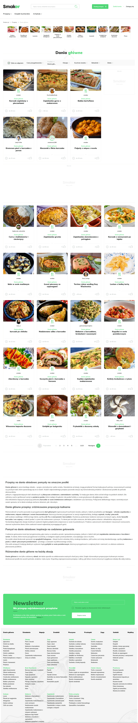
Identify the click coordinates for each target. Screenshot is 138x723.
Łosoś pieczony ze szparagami (52, 285)
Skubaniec (94, 662)
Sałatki (116, 632)
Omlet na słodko (8, 644)
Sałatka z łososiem (75, 646)
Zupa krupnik (51, 646)
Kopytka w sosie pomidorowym (119, 332)
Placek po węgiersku (9, 698)
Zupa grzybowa (30, 675)
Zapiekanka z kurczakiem (55, 698)
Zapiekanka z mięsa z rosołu (56, 705)
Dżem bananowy (118, 686)
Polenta (115, 660)
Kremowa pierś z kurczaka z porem (18, 149)
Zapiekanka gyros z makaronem (52, 102)
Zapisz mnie (81, 615)
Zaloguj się (130, 6)
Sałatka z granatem (75, 660)
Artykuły (37, 14)
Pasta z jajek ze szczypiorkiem (79, 672)
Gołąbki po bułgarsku (52, 426)
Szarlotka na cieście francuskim (57, 677)
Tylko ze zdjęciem (17, 63)
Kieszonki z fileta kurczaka (52, 148)
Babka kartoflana (86, 101)
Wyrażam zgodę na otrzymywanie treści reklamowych (91, 608)
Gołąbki (115, 642)
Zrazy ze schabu (30, 658)
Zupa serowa (51, 655)
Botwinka (72, 670)
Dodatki (56, 632)
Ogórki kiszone (117, 675)
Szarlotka (94, 646)
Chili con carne (8, 705)
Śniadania (26, 632)
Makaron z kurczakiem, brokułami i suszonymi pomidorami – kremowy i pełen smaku (86, 335)
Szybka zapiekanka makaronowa (86, 380)
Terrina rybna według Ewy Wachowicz (86, 285)
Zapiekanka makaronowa (33, 655)
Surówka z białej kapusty (77, 662)
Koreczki (49, 679)
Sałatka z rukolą (74, 653)
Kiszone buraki (117, 681)
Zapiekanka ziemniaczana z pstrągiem (85, 238)
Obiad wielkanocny (9, 672)
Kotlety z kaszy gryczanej (121, 646)
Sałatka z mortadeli (75, 658)
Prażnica (6, 665)
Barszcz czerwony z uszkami (34, 670)
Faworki (49, 672)
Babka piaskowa (8, 684)
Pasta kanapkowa (9, 648)
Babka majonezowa (97, 675)
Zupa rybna (29, 672)
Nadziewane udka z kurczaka (52, 331)
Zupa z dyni (51, 644)
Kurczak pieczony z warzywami (123, 655)
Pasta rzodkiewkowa (76, 677)
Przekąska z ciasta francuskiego (79, 703)
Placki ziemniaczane (31, 648)
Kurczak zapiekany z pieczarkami (18, 102)
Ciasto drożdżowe (96, 644)
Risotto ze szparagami (120, 653)
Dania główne (18, 99)
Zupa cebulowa (52, 665)
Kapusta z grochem (31, 677)
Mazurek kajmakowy (97, 672)
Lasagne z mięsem (53, 707)
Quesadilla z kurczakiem (77, 705)
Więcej (39, 617)
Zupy (102, 632)
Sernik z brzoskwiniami (76, 679)
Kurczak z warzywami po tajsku (119, 238)
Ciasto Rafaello (96, 651)
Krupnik (115, 644)
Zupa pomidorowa (53, 662)
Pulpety (27, 644)
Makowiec (94, 653)
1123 (82, 445)
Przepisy (7, 14)
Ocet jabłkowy (117, 672)
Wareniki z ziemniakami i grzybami (119, 427)
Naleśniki (6, 651)
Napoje (42, 632)
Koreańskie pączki (53, 681)
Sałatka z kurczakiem (76, 648)
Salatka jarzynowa (75, 651)
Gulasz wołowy (8, 703)
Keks (26, 688)
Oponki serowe (52, 675)
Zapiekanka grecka (52, 237)
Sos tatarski (7, 686)
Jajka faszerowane (9, 670)
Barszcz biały (51, 651)
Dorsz (27, 653)
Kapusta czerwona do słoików (122, 684)
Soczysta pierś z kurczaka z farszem (52, 380)
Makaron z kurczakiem (32, 646)
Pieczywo (71, 632)
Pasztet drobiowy (8, 675)
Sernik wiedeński (74, 681)
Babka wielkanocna (9, 679)
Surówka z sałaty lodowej (77, 644)
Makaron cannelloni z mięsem (34, 721)
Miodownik (94, 660)
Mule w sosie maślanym (18, 284)
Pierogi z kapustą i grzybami (34, 681)
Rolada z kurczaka (75, 701)
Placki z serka (7, 655)
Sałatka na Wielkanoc (76, 655)
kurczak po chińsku (18, 331)
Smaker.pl (6, 22)
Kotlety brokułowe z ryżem (119, 379)
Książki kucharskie (22, 14)
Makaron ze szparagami (77, 675)
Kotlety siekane (30, 651)
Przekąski (88, 632)
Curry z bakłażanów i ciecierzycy (18, 238)
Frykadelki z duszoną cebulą (86, 426)
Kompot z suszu (30, 684)
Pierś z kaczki (29, 642)
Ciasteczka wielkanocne (11, 677)
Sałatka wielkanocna (10, 688)
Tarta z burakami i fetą (76, 698)
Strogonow (6, 701)
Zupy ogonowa (52, 642)
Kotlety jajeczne (74, 696)
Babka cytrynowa (9, 681)
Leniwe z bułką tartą (119, 284)
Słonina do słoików (119, 691)
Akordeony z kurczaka (18, 379)
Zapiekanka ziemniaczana (55, 701)
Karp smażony (29, 679)
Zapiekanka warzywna (54, 703)
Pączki (49, 670)
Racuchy (6, 646)
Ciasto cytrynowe (96, 658)
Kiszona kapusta (118, 670)
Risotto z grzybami (119, 648)
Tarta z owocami (96, 670)
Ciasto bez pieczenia (97, 655)
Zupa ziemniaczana (53, 653)
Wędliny (130, 632)
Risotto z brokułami (119, 651)
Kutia (26, 686)
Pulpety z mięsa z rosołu (86, 148)
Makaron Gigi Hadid (31, 714)
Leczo (5, 696)
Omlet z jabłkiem (8, 653)
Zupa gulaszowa (52, 658)
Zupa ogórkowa (52, 660)
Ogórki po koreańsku (119, 688)
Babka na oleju (96, 648)
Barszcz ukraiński (52, 648)
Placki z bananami (9, 662)
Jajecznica (6, 642)
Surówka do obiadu (75, 642)
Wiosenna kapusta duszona (18, 426)
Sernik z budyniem (97, 642)
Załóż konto (117, 6)
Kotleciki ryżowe (118, 658)
